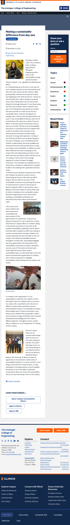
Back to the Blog (13, 381)
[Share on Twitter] (37, 44)
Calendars (28, 443)
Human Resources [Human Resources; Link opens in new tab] (45, 469)
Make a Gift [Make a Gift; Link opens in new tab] (61, 430)
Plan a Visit (28, 454)
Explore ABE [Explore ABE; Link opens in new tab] (14, 411)
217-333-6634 (64, 451)
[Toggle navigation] (64, 8)
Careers (53, 82)
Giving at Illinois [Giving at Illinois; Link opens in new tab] (30, 494)
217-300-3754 (64, 464)
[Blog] (18, 13)
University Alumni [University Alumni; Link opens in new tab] (31, 490)
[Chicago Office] (29, 458)
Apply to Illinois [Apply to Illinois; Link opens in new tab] (15, 406)
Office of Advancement (47, 458)
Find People (28, 445)
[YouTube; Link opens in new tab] (14, 441)
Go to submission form (58, 59)
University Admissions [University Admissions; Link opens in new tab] (8, 490)
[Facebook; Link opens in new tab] (8, 441)
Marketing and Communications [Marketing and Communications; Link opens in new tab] (50, 467)
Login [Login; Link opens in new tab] (18, 520)
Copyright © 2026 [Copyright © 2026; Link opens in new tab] (41, 515)
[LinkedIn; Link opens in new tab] (11, 441)
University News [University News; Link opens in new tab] (6, 498)
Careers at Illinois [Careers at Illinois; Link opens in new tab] (7, 494)
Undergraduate (55, 109)
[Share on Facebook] (33, 44)
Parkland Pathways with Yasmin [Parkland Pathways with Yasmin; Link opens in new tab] (63, 173)
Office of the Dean (45, 460)
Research (53, 105)
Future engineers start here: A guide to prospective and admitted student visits (64, 130)
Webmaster (6, 520)
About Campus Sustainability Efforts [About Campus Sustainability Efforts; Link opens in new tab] (23, 400)
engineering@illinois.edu (13, 454)
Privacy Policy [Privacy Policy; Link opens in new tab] (23, 515)
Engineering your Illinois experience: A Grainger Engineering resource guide (64, 148)
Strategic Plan (29, 451)
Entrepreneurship (56, 87)
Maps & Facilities (30, 449)
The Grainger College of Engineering (8, 432)
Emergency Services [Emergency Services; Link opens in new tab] (55, 493)
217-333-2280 (10, 452)
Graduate (53, 100)
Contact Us (65, 449)
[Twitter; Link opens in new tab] (2, 441)
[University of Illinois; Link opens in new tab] (8, 478)
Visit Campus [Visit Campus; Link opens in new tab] (5, 501)
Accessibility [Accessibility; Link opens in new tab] (58, 515)
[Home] (2, 13)
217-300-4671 (64, 456)
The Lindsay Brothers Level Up (63, 182)
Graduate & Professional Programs (51, 447)
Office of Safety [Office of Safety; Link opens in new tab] (45, 464)
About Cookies (7, 515)
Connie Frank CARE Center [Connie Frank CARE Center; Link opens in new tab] (57, 500)
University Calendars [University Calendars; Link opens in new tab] (32, 498)
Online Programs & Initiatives (49, 451)
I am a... (53, 48)
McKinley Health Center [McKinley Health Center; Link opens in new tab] (56, 497)
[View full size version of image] (67, 17)
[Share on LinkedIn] (40, 44)
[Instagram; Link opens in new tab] (5, 441)
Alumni (52, 78)
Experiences (54, 91)
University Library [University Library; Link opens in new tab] (54, 504)
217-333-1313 (64, 462)
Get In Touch (45, 430)
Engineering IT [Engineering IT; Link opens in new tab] (45, 462)
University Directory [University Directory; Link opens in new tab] (31, 501)
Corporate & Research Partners (50, 454)
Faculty (53, 96)
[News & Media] (10, 13)
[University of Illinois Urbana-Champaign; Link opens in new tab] (21, 3)
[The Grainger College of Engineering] (18, 8)
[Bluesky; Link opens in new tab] (18, 441)
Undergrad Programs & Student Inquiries (53, 443)
